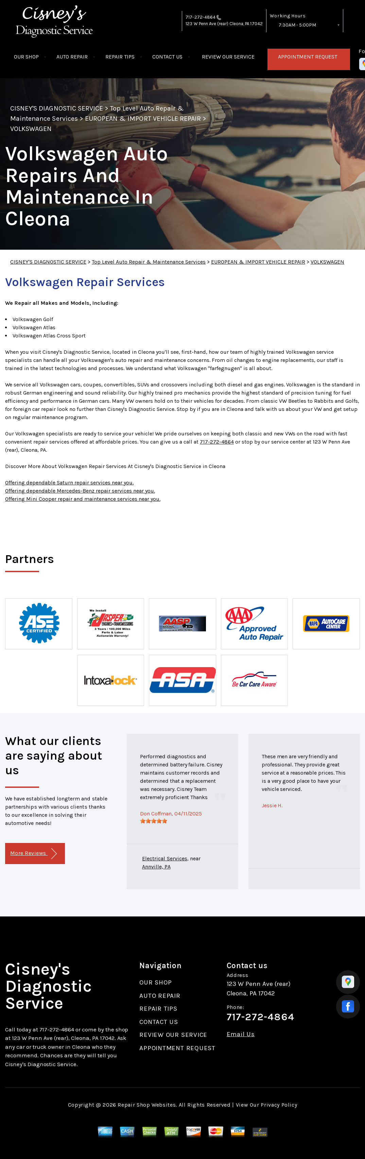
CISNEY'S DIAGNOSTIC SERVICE (56, 108)
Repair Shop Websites (147, 1105)
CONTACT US (167, 56)
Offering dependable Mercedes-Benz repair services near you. (80, 490)
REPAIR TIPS (120, 56)
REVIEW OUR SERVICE (228, 56)
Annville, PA (156, 866)
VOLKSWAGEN (31, 129)
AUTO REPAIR (72, 56)
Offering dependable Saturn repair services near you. (69, 482)
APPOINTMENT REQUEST (307, 56)
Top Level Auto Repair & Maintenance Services (149, 262)
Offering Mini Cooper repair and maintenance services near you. (82, 499)
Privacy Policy (279, 1105)
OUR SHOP (26, 56)
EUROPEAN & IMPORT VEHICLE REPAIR (143, 118)
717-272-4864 (200, 17)
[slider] (153, 821)
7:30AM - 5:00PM (297, 25)
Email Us (241, 1034)
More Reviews (33, 853)
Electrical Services (164, 858)
